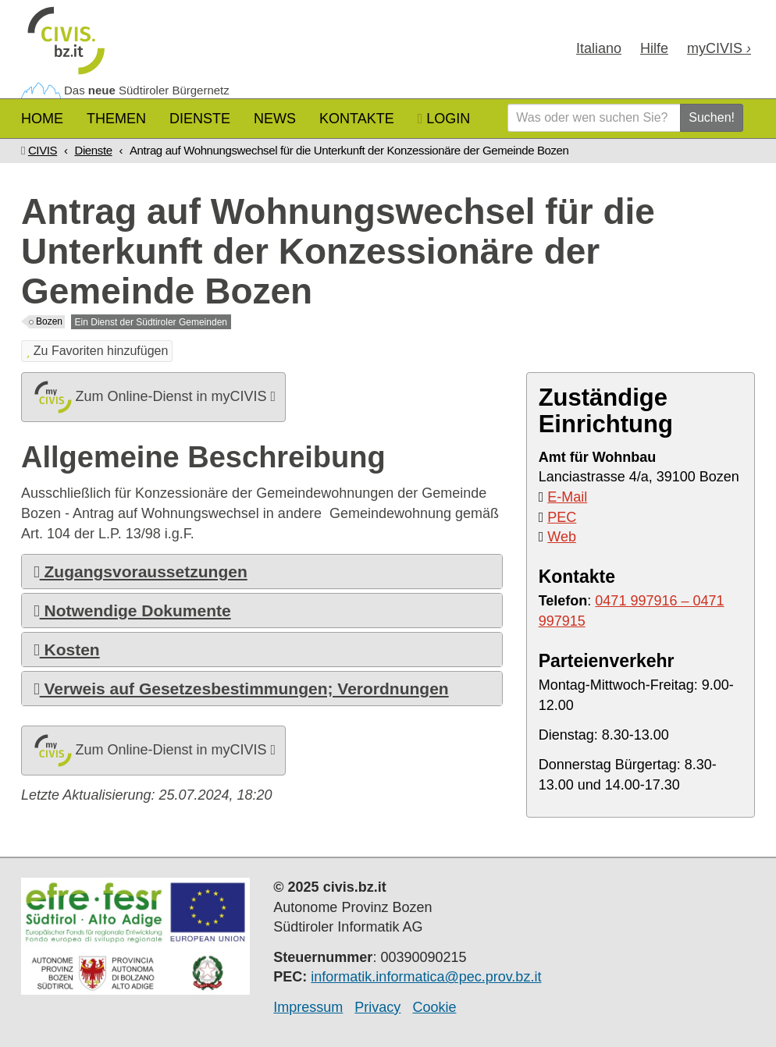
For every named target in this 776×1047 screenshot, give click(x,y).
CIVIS (42, 150)
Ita (598, 48)
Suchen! (712, 117)
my (719, 48)
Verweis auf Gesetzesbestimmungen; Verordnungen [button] (241, 688)
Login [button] (444, 118)
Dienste (199, 118)
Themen (116, 118)
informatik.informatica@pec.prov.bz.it (426, 977)
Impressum (308, 1007)
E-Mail (567, 497)
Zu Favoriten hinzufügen (97, 350)
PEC (561, 517)
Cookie (434, 1007)
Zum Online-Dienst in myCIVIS (153, 397)
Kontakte (356, 118)
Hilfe (654, 48)
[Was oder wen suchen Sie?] (594, 118)
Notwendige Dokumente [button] (132, 610)
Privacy (377, 1007)
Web (561, 537)
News (275, 118)
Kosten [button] (67, 649)
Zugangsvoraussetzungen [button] (140, 571)
